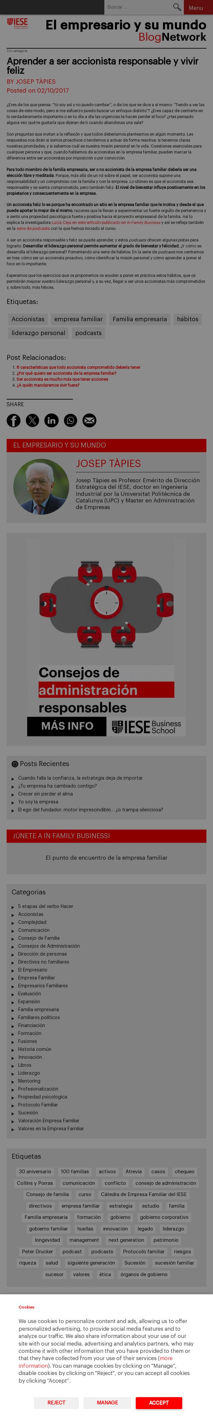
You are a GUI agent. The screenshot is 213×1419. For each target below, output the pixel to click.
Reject (56, 1402)
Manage (107, 1402)
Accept (159, 1402)
